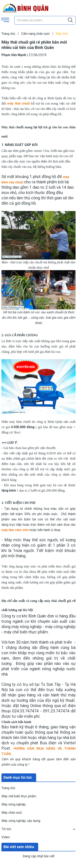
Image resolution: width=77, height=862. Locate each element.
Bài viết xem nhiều (18, 847)
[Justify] (70, 20)
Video (5, 837)
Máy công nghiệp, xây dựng (20, 821)
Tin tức (6, 829)
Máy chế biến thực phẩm (18, 796)
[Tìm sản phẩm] (45, 20)
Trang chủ (8, 788)
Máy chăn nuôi (11, 813)
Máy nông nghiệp (13, 804)
